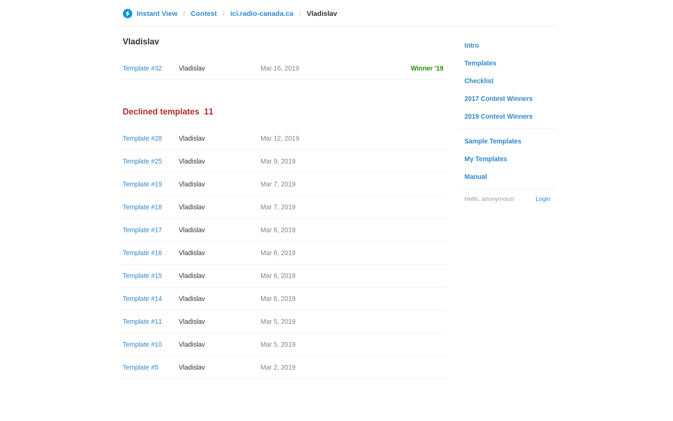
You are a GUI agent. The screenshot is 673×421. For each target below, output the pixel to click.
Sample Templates (493, 141)
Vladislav (192, 68)
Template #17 (142, 230)
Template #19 (142, 184)
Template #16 (142, 253)
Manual (476, 176)
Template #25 (142, 161)
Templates (480, 63)
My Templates (486, 159)
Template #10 (142, 344)
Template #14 (142, 298)
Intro (472, 45)
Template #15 (142, 275)
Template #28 (142, 138)
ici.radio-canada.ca (262, 13)
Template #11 (142, 321)
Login (543, 198)
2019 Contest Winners (499, 116)
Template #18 (142, 207)
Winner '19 (427, 68)
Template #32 (142, 68)
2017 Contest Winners (499, 98)
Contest (204, 13)
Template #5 (140, 367)
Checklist (479, 81)
